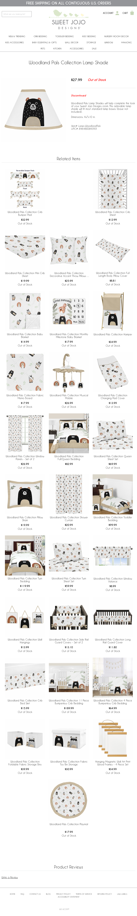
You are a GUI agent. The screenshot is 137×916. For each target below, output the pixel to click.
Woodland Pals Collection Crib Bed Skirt (25, 702)
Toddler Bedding (64, 36)
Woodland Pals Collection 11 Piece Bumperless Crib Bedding (69, 702)
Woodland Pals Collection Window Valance (113, 580)
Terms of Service (84, 894)
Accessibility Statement (68, 897)
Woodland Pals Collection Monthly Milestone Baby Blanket (69, 335)
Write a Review (9, 877)
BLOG (48, 894)
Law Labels (122, 894)
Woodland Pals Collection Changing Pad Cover (112, 397)
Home (12, 894)
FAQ (22, 894)
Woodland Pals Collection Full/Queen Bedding (69, 457)
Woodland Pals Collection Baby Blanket (25, 335)
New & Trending (17, 36)
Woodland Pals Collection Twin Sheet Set (69, 580)
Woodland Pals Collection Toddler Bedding (113, 519)
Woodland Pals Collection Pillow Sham (25, 519)
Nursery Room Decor (116, 36)
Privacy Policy (63, 894)
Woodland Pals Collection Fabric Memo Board (25, 397)
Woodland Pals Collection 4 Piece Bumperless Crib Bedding (113, 702)
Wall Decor (71, 42)
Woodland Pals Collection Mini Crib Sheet (25, 274)
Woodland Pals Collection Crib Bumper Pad (25, 213)
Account (108, 13)
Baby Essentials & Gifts (44, 42)
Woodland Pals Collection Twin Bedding (25, 580)
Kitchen (57, 48)
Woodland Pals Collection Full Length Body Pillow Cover (113, 274)
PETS (43, 48)
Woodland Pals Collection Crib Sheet (112, 213)
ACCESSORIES (77, 48)
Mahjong (126, 42)
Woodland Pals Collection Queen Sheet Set (113, 457)
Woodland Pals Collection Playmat (69, 824)
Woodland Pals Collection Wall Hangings (25, 641)
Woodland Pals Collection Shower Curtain (69, 519)
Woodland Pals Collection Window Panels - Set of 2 (25, 457)
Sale (94, 48)
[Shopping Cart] (132, 13)
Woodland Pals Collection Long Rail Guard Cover (113, 641)
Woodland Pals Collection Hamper (113, 334)
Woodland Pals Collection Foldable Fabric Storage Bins (25, 763)
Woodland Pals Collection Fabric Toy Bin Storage (69, 763)
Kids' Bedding (89, 36)
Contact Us (35, 894)
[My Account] (117, 13)
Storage (91, 42)
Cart (125, 13)
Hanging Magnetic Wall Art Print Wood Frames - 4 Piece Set (112, 763)
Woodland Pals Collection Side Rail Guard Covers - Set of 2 (69, 641)
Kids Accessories (14, 42)
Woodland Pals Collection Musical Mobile (69, 397)
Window (108, 42)
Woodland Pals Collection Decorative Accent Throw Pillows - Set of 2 (69, 275)
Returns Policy (104, 894)
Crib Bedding (40, 36)
